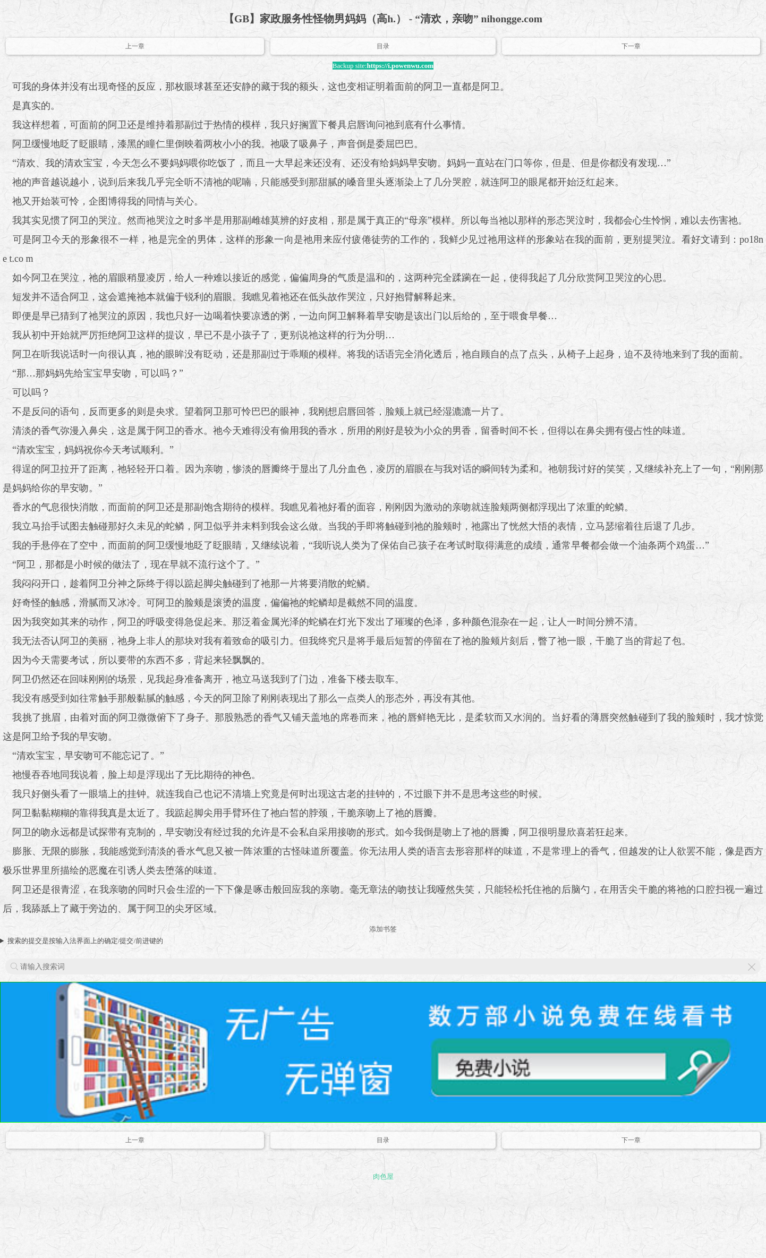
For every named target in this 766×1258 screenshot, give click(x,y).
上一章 (134, 46)
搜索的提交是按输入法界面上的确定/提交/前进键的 (85, 941)
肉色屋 (383, 1176)
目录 (383, 46)
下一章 (631, 46)
